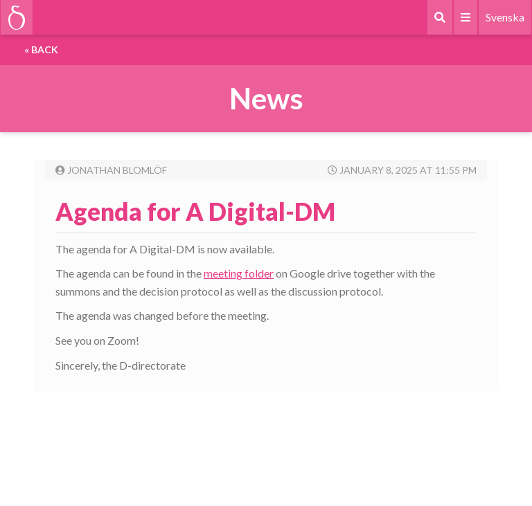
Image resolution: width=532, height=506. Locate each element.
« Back (41, 49)
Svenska (505, 17)
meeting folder (239, 273)
